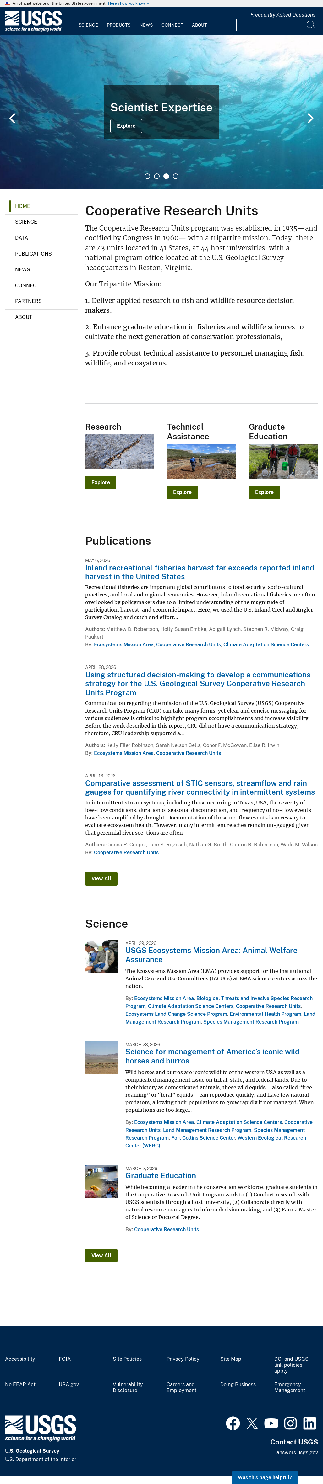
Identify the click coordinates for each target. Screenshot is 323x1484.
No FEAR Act (20, 1384)
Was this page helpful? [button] (265, 1478)
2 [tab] (157, 176)
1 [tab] (147, 176)
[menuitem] (88, 21)
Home (22, 206)
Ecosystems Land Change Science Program (176, 1014)
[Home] (33, 30)
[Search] (311, 25)
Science (88, 25)
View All (101, 879)
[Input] (277, 25)
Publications (33, 254)
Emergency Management (289, 1387)
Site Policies (127, 1359)
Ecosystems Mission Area (124, 645)
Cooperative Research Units (188, 645)
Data (21, 238)
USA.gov (69, 1384)
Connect (172, 25)
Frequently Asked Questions (282, 15)
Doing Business (238, 1384)
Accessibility (20, 1359)
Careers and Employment (181, 1387)
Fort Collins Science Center (203, 1138)
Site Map (230, 1359)
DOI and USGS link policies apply (291, 1365)
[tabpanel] (161, 112)
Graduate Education (160, 1175)
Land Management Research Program (207, 1130)
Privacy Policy (183, 1359)
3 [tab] (166, 176)
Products (118, 25)
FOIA (65, 1359)
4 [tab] (175, 176)
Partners (28, 301)
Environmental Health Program (265, 1014)
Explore (126, 126)
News (146, 25)
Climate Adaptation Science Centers (266, 645)
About (199, 25)
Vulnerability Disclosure (128, 1387)
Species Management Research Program (251, 1022)
